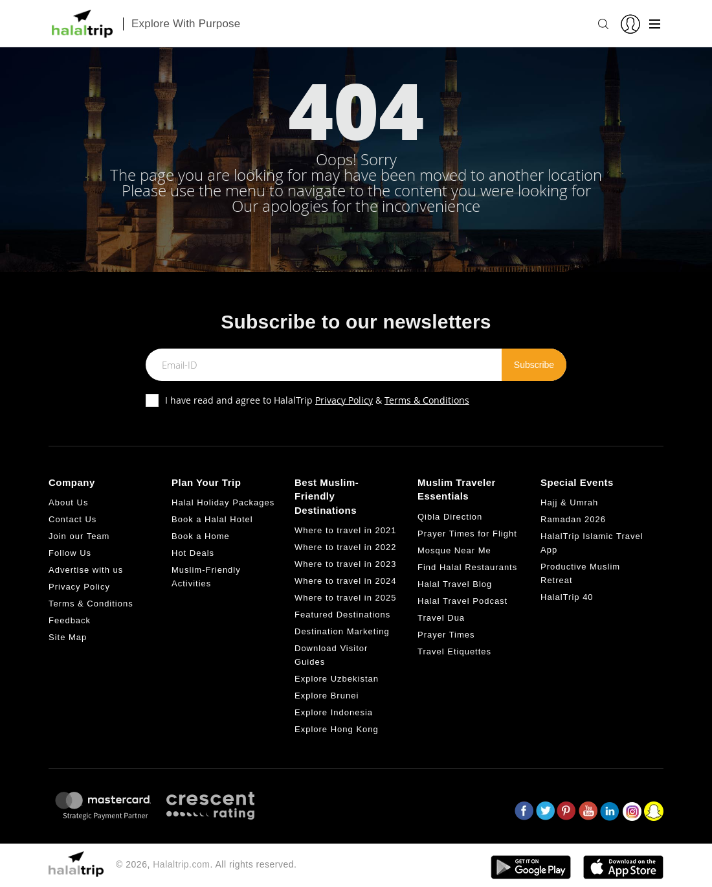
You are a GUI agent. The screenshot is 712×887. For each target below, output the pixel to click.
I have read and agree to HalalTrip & (317, 400)
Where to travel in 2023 (345, 564)
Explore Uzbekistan (337, 679)
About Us (68, 502)
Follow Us (70, 553)
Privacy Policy (344, 400)
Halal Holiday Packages (223, 502)
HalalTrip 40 (567, 597)
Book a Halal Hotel (212, 519)
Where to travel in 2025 (345, 598)
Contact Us (72, 519)
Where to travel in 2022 (345, 547)
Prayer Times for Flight (467, 533)
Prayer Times (446, 634)
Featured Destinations (342, 614)
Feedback (70, 620)
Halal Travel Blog (454, 584)
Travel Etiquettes (454, 651)
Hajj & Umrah (569, 502)
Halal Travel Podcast (462, 601)
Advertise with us (86, 570)
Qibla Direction (449, 517)
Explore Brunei (327, 695)
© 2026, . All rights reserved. (206, 864)
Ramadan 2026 (573, 519)
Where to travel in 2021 (345, 530)
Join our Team (79, 536)
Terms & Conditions (426, 400)
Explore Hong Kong (337, 729)
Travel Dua (441, 618)
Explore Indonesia (334, 712)
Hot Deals (193, 553)
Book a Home (201, 536)
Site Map (68, 637)
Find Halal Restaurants (467, 567)
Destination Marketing (342, 631)
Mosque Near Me (454, 550)
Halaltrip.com (181, 864)
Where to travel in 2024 (345, 581)
